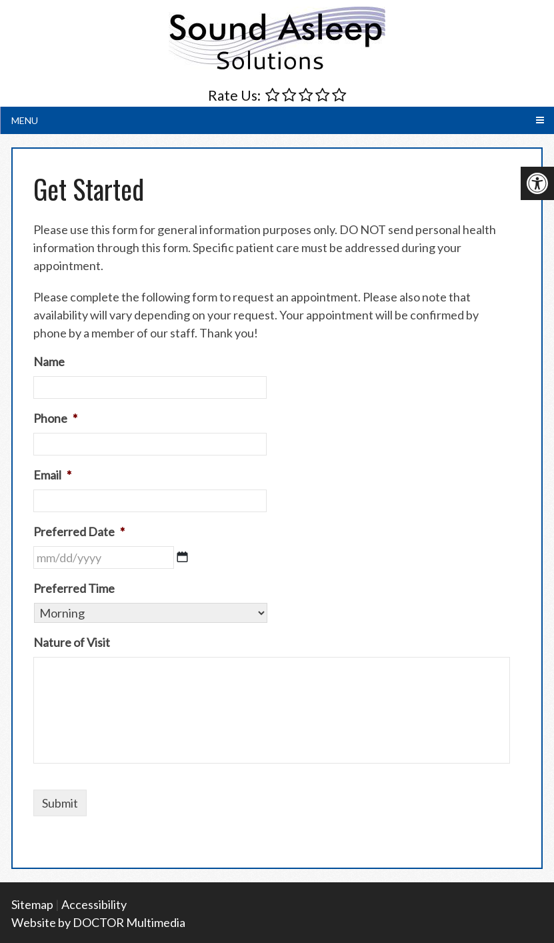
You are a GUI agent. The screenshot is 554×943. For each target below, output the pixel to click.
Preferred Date (79, 531)
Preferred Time (74, 588)
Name (49, 361)
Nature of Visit (71, 642)
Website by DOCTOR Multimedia (98, 922)
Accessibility (94, 904)
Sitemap (32, 904)
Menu (24, 120)
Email (52, 474)
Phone (55, 418)
